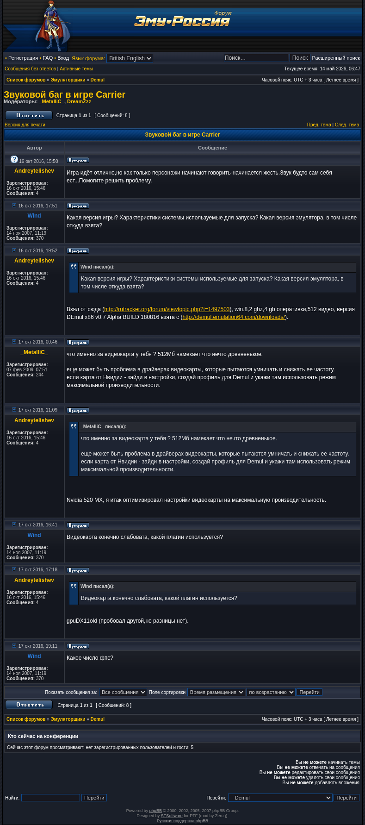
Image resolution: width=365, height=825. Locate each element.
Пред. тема (319, 124)
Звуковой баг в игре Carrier (64, 94)
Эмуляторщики (68, 79)
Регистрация (23, 58)
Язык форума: (88, 58)
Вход (63, 58)
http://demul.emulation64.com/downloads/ (233, 317)
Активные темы (76, 68)
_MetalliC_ (51, 101)
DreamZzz (79, 101)
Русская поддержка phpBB (182, 821)
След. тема (347, 124)
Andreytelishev (34, 171)
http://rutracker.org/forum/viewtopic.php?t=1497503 (166, 309)
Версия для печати (25, 124)
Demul (98, 79)
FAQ (48, 58)
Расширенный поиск (336, 58)
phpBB (155, 810)
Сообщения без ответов (30, 68)
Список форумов (26, 79)
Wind (34, 215)
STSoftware (172, 815)
